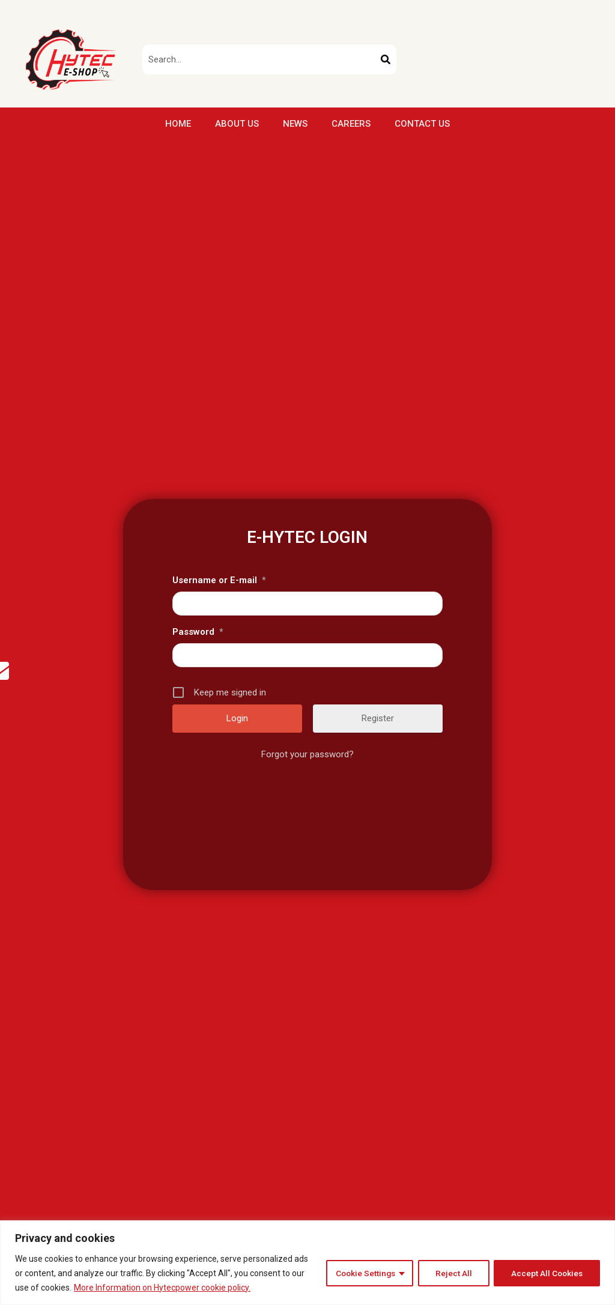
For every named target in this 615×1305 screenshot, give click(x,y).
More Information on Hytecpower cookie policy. (162, 1287)
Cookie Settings (362, 1273)
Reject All (451, 1273)
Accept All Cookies (546, 1273)
